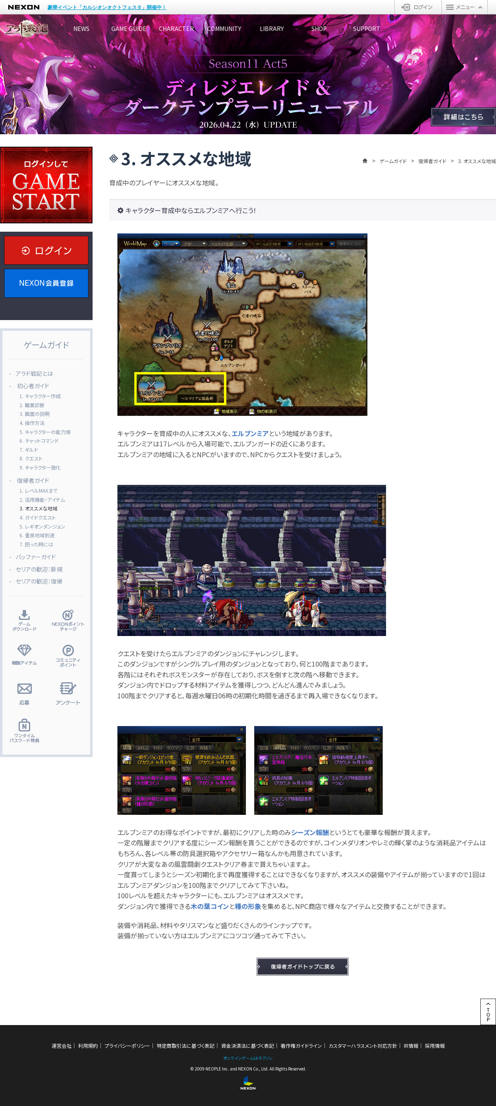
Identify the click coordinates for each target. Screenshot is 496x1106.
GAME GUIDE (155, 28)
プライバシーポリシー (127, 1045)
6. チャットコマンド (39, 440)
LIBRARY (341, 28)
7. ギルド (28, 449)
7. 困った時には (36, 544)
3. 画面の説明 (34, 413)
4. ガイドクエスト (37, 517)
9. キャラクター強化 (40, 467)
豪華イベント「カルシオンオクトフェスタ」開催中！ (107, 7)
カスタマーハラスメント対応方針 (363, 1045)
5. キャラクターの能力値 (45, 431)
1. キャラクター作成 (40, 395)
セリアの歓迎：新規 (39, 569)
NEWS (93, 28)
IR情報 (411, 1045)
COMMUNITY (279, 28)
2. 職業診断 (32, 404)
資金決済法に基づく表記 (247, 1045)
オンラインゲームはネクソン (248, 1058)
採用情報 (435, 1045)
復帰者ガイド (432, 160)
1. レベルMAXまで (38, 490)
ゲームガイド (393, 160)
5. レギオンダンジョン (42, 526)
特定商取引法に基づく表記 (186, 1045)
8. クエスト (31, 458)
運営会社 (62, 1045)
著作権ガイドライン (301, 1045)
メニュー (464, 7)
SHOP (403, 28)
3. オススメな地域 (38, 508)
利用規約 (88, 1045)
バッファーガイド (36, 557)
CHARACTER (217, 28)
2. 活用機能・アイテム (42, 499)
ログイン (418, 7)
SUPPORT (465, 28)
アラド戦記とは (34, 373)
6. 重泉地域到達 (37, 535)
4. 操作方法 (32, 422)
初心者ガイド (33, 386)
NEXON (23, 7)
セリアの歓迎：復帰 (39, 581)
